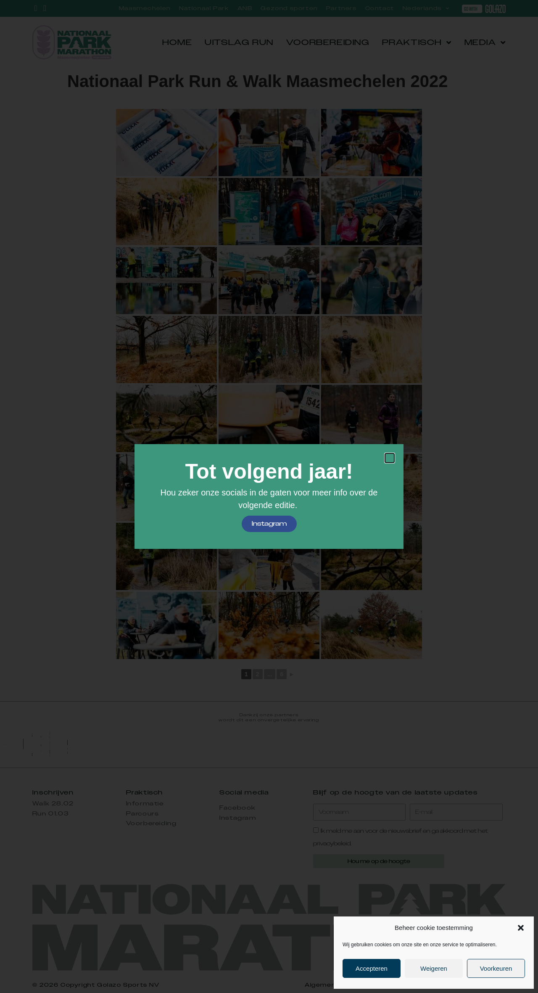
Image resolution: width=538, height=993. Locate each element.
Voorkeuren (496, 968)
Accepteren (372, 968)
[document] (269, 496)
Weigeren (433, 968)
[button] (521, 928)
